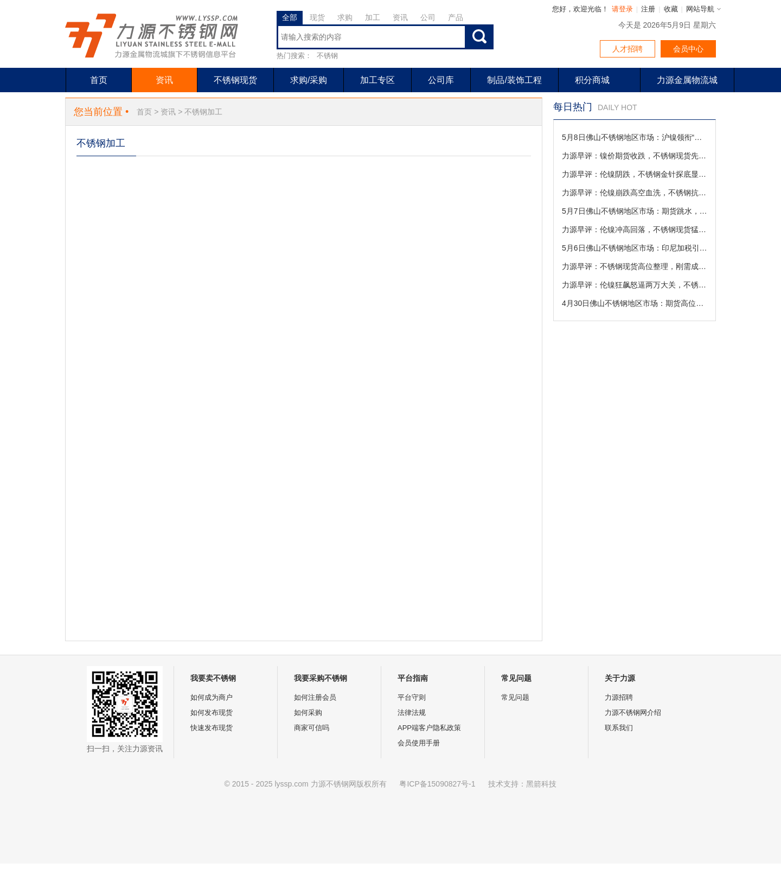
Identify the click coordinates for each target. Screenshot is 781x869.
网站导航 (700, 9)
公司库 (441, 80)
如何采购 (308, 712)
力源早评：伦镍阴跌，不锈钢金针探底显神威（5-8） (634, 174)
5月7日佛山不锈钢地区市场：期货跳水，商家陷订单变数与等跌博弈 (634, 211)
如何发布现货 (211, 712)
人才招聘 (627, 48)
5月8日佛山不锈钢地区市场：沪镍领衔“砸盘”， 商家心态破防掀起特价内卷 (634, 137)
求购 (345, 17)
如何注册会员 (315, 697)
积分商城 (592, 80)
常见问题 (515, 697)
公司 (428, 17)
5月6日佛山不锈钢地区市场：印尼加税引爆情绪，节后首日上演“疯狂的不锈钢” (634, 248)
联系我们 (619, 728)
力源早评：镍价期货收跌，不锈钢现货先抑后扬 (634, 155)
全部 (289, 17)
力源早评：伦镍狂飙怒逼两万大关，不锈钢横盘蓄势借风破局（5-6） (634, 284)
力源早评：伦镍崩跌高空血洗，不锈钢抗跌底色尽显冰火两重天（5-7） (634, 192)
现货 (317, 17)
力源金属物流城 (687, 80)
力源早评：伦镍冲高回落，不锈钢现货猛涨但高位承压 (634, 229)
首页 (98, 80)
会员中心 (688, 48)
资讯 (400, 17)
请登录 (622, 9)
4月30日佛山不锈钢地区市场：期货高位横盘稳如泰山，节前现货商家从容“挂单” (634, 303)
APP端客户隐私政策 (429, 728)
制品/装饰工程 (514, 80)
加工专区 (377, 80)
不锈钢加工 (203, 111)
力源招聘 (619, 697)
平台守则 (412, 697)
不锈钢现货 (235, 80)
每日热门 (572, 106)
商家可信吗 (311, 728)
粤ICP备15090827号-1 (437, 783)
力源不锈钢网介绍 (633, 712)
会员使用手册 (419, 743)
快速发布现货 (211, 728)
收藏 (671, 9)
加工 (372, 17)
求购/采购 (308, 80)
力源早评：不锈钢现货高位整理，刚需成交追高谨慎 (634, 266)
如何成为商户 (211, 697)
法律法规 (412, 712)
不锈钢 (327, 56)
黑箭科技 (541, 783)
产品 (455, 17)
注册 (648, 9)
